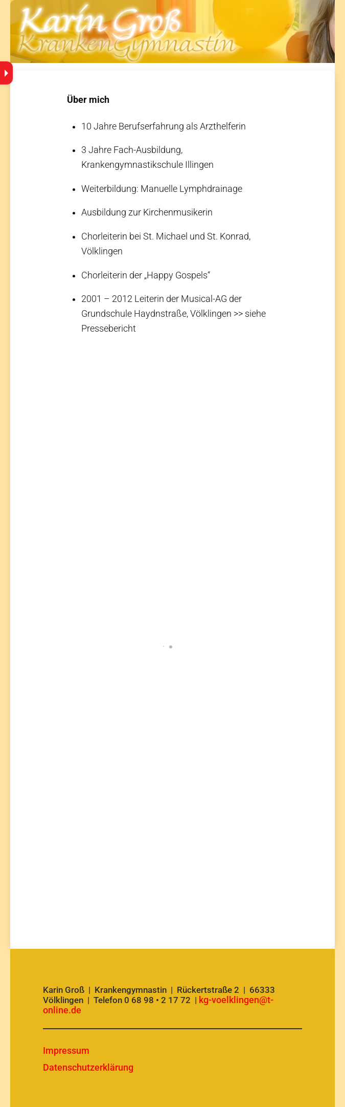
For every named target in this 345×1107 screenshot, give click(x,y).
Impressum (66, 1050)
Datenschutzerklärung (88, 1067)
